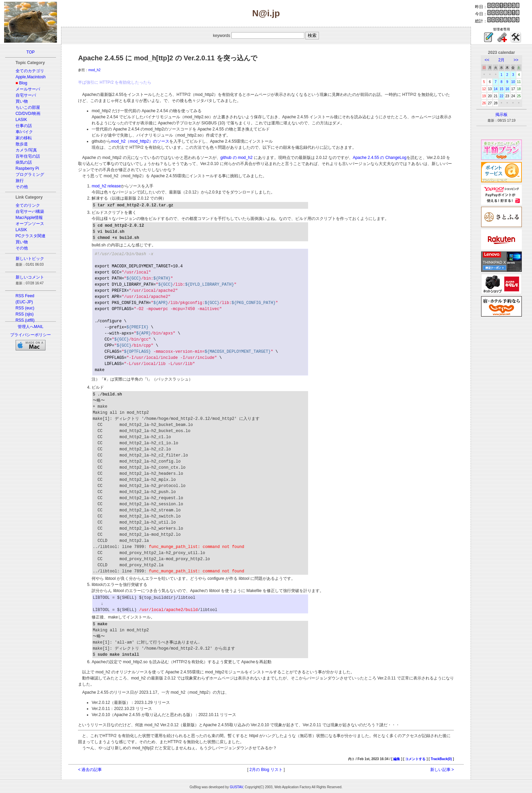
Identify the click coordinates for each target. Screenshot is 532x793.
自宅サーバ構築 (30, 211)
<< (486, 60)
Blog (23, 83)
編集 (396, 759)
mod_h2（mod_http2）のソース (140, 141)
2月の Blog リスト (265, 769)
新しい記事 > (442, 769)
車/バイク (24, 131)
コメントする (415, 759)
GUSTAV (236, 787)
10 (513, 82)
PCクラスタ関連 (31, 235)
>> (516, 60)
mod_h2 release (106, 186)
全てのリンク (28, 205)
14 (495, 89)
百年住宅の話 (28, 156)
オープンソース (30, 223)
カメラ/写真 (26, 150)
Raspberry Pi (27, 168)
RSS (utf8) (25, 320)
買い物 (22, 101)
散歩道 (22, 144)
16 (507, 89)
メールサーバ (28, 89)
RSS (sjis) (25, 314)
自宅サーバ (26, 95)
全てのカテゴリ (30, 70)
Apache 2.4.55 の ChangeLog (379, 157)
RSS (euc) (25, 308)
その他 (22, 186)
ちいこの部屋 (28, 107)
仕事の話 (24, 125)
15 (501, 89)
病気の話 (24, 162)
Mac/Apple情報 (29, 217)
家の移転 (24, 138)
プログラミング (30, 174)
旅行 (20, 180)
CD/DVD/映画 (28, 113)
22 (501, 96)
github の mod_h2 (237, 157)
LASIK (21, 119)
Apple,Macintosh (31, 77)
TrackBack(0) (441, 759)
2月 (501, 60)
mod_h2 (94, 70)
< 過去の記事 (90, 769)
